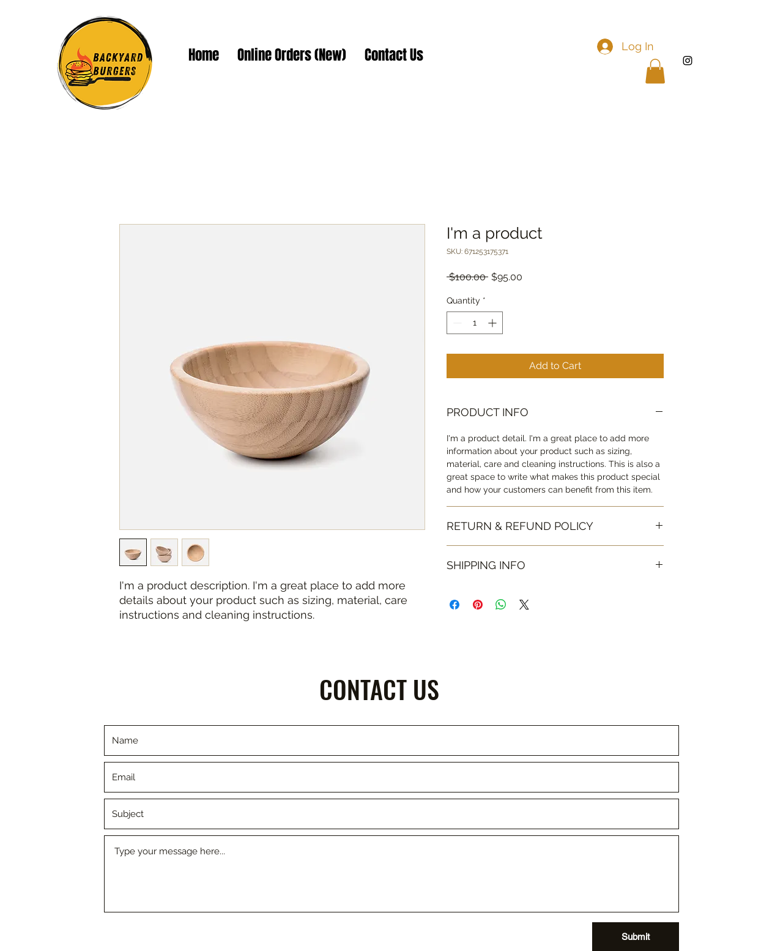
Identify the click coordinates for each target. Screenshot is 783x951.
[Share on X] (524, 604)
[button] (655, 71)
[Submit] (635, 936)
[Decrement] (456, 323)
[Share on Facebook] (454, 604)
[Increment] (493, 323)
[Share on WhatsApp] (501, 604)
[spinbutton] (475, 323)
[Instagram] (687, 60)
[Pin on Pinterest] (477, 604)
